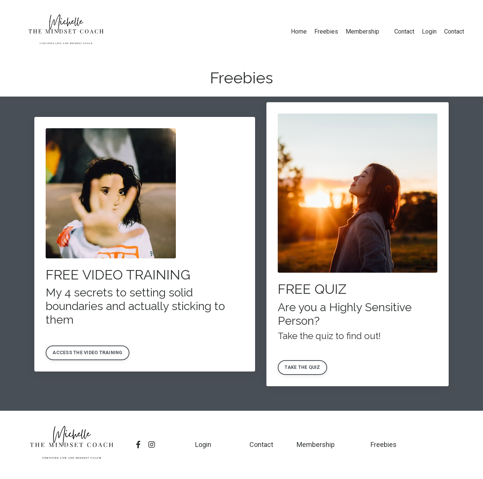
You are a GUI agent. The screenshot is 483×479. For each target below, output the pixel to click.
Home (299, 31)
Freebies (326, 31)
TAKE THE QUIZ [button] (302, 367)
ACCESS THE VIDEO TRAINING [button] (87, 352)
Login (429, 31)
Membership (362, 31)
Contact (404, 31)
